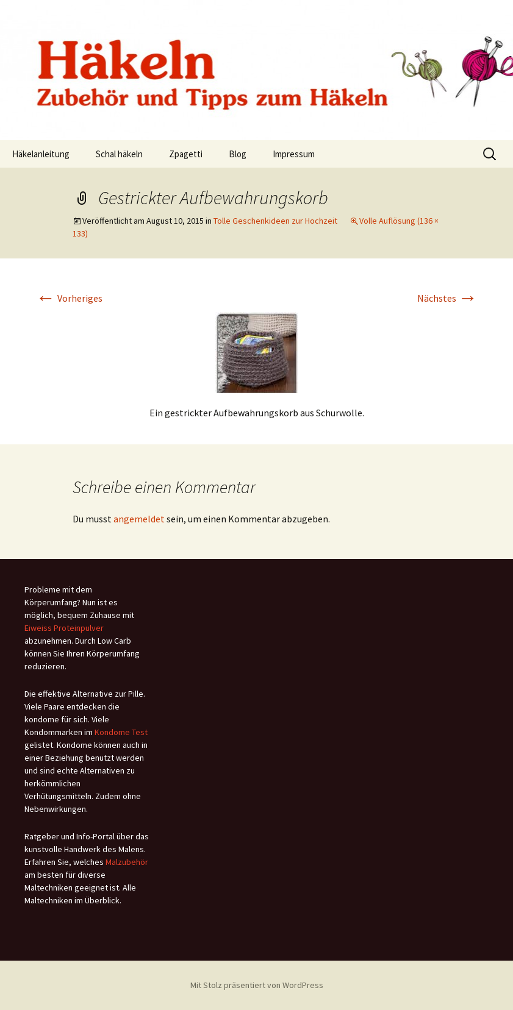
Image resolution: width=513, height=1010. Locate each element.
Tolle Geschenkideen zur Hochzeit (275, 220)
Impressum (294, 154)
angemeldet (139, 519)
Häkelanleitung (41, 154)
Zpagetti (186, 154)
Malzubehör (127, 861)
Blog (237, 154)
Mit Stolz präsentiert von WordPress (256, 985)
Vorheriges (69, 298)
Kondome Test (121, 732)
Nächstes (447, 298)
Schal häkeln (119, 154)
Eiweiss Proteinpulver (64, 627)
